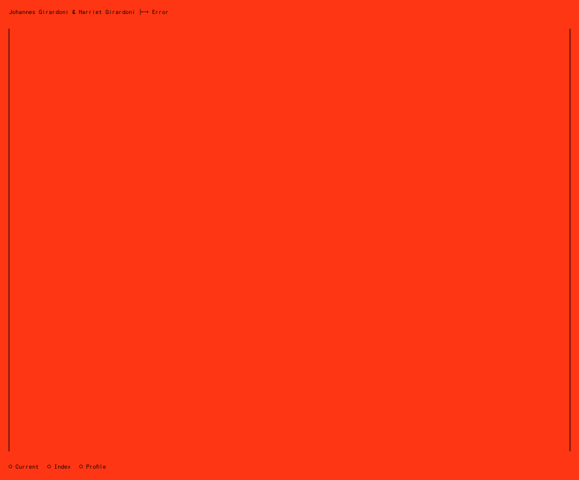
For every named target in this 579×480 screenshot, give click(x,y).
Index (62, 467)
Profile (96, 467)
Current (27, 467)
